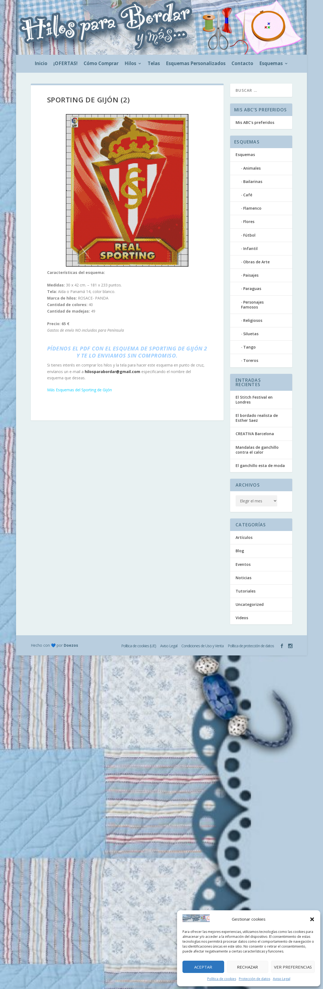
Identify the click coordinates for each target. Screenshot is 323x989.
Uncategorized (250, 604)
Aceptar (203, 967)
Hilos (130, 64)
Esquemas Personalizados (196, 64)
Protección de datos (254, 978)
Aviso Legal (281, 978)
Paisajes (250, 275)
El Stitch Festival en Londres (254, 400)
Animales (252, 168)
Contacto (242, 64)
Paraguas (252, 288)
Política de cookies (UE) (138, 645)
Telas (154, 64)
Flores (248, 221)
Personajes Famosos (252, 305)
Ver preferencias (293, 967)
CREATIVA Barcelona (255, 433)
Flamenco (252, 208)
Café (247, 194)
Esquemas (271, 64)
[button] (312, 919)
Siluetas (250, 333)
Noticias (243, 577)
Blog (240, 550)
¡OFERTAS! (65, 64)
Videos (242, 617)
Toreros (250, 360)
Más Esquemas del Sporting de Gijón (79, 389)
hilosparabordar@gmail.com (112, 371)
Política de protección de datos (251, 645)
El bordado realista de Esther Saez (257, 418)
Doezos (71, 645)
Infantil (250, 248)
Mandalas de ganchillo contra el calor (257, 450)
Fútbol (249, 235)
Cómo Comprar (101, 64)
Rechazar (247, 967)
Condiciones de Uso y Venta (202, 645)
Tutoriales (245, 591)
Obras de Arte (256, 261)
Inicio (41, 64)
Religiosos (252, 320)
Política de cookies (221, 978)
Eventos (243, 564)
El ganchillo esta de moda (260, 465)
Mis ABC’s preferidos (255, 122)
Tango (249, 347)
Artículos (244, 537)
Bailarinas (252, 181)
